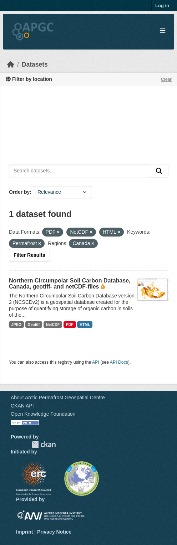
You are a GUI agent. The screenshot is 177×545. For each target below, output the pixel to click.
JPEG (16, 324)
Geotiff (33, 324)
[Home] (10, 64)
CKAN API (22, 406)
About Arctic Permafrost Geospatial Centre (58, 397)
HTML (85, 324)
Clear (166, 79)
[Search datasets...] (79, 171)
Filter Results (29, 255)
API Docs (119, 362)
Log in (162, 5)
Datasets (35, 64)
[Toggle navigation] (162, 31)
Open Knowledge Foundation (43, 414)
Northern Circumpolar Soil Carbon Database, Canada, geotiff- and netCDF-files (70, 283)
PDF (70, 324)
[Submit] (159, 171)
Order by (19, 192)
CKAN (43, 444)
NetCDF (53, 324)
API (95, 362)
